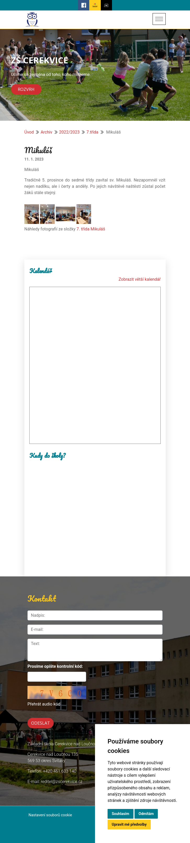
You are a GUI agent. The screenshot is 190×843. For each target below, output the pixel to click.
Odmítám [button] (146, 814)
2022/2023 (69, 132)
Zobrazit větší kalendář (140, 279)
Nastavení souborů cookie (50, 815)
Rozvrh (26, 89)
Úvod (29, 132)
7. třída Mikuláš (90, 229)
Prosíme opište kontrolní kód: (55, 666)
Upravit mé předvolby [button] (129, 824)
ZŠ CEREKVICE (39, 60)
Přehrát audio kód (43, 704)
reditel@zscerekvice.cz (61, 781)
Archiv (46, 132)
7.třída (92, 132)
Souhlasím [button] (120, 814)
